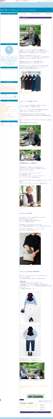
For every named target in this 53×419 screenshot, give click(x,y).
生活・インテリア (4, 1)
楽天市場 (51, 1)
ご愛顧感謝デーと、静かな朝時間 (6, 85)
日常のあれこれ (3, 108)
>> (40, 1)
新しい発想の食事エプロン (25, 17)
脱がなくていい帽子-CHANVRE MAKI (7, 117)
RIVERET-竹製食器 (4, 110)
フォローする (9, 64)
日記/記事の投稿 (9, 82)
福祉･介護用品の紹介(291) (26, 19)
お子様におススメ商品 (4, 107)
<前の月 (6, 78)
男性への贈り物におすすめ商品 (5, 116)
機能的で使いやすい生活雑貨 (5, 106)
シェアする (26, 399)
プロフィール (7, 6)
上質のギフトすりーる (4, 103)
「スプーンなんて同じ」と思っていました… (30, 407)
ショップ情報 (3, 102)
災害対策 (2, 118)
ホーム (1, 6)
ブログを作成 (47, 1)
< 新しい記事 (23, 13)
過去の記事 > (48, 13)
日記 (3, 6)
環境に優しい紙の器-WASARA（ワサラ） (7, 109)
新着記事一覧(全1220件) (35, 13)
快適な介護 (2, 105)
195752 (50, 5)
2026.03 (2, 125)
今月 (9, 78)
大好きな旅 (2, 104)
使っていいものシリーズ (4, 119)
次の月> (12, 78)
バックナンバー (9, 121)
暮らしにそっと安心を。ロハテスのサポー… (30, 409)
